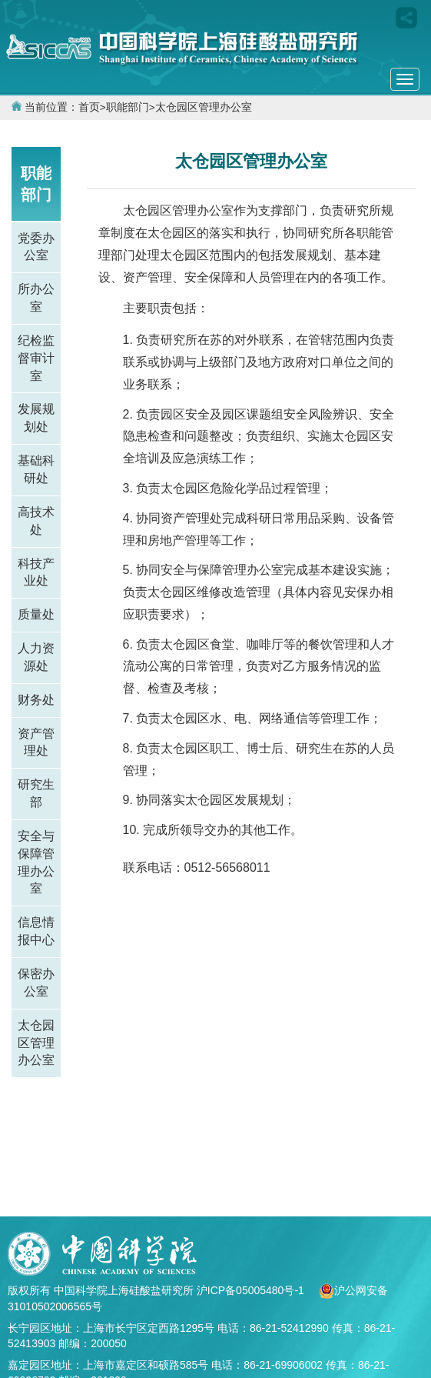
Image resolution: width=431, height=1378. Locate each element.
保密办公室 (36, 982)
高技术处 (36, 520)
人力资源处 (36, 657)
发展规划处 (36, 417)
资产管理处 (36, 742)
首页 (89, 107)
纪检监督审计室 (36, 358)
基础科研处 (36, 469)
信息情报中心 (36, 931)
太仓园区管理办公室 (203, 107)
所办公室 (36, 297)
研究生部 (36, 793)
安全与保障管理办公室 (36, 862)
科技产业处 (36, 572)
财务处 (36, 699)
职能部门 (127, 107)
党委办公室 (36, 247)
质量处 (36, 614)
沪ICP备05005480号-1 (252, 1290)
